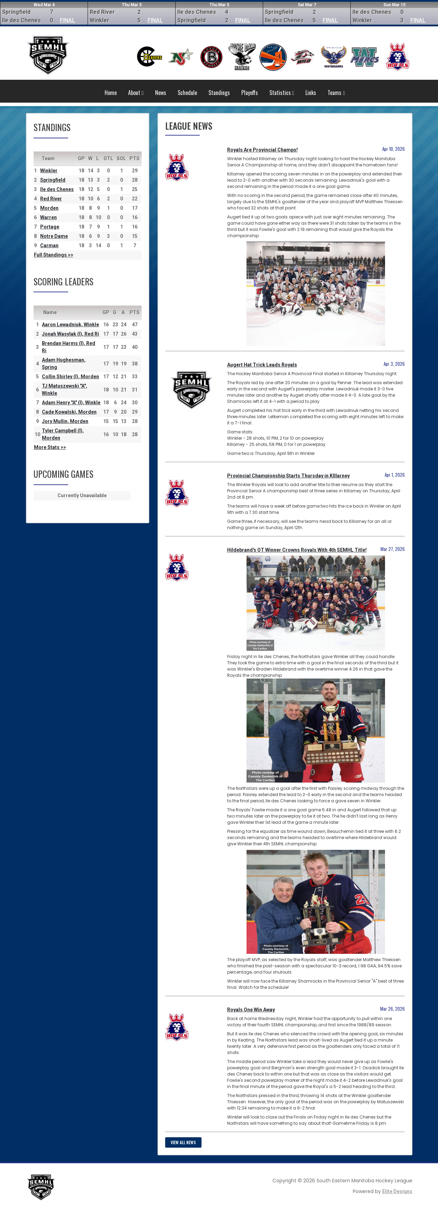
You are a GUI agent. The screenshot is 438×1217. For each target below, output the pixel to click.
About (136, 92)
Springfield (52, 180)
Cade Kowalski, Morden (69, 412)
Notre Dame (54, 236)
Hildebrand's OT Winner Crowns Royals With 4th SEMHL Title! (297, 550)
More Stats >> (50, 447)
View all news (183, 1142)
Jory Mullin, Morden (65, 421)
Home (111, 92)
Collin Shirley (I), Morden (70, 376)
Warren (48, 217)
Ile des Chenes (57, 189)
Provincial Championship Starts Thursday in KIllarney (288, 475)
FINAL (67, 20)
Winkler (48, 170)
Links (310, 92)
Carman (49, 245)
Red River (51, 198)
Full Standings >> (53, 255)
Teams (336, 92)
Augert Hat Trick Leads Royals (262, 365)
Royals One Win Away (251, 1009)
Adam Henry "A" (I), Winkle (71, 402)
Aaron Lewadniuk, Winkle (70, 324)
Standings (219, 92)
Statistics (281, 92)
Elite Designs (397, 1191)
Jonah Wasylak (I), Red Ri (70, 334)
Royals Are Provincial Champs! (262, 150)
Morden (49, 208)
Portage (49, 227)
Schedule (187, 92)
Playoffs (249, 92)
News (160, 92)
